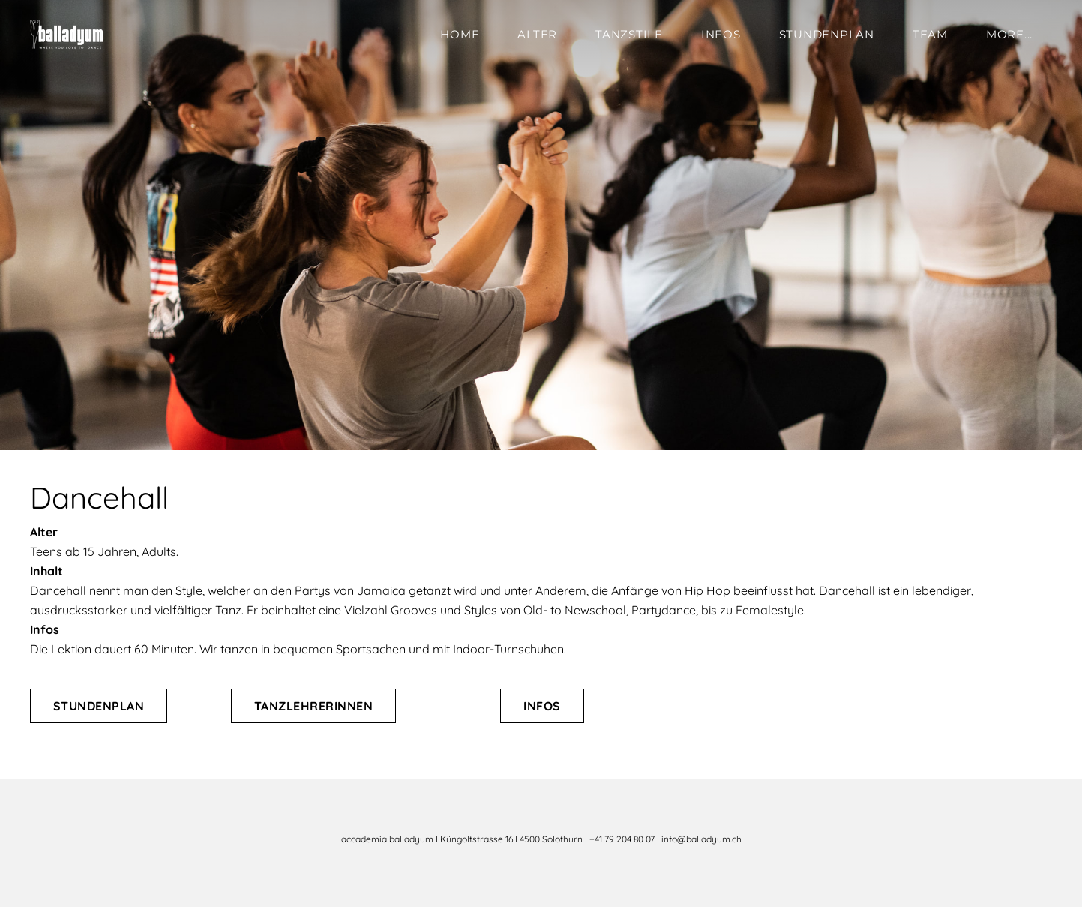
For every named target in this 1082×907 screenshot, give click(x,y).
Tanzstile (629, 34)
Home (459, 34)
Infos (721, 34)
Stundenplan (826, 34)
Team (930, 34)
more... (1009, 34)
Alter (537, 34)
